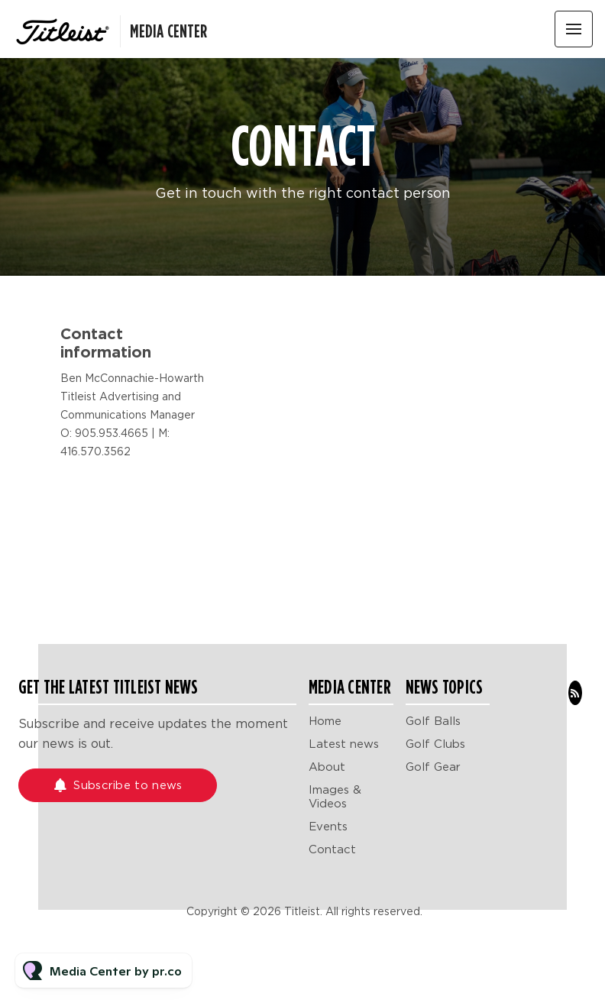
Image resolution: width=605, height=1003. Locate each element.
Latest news (344, 744)
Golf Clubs (435, 744)
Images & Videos (335, 796)
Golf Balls (433, 721)
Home (325, 721)
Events (328, 826)
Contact (332, 849)
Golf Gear (433, 767)
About (327, 767)
